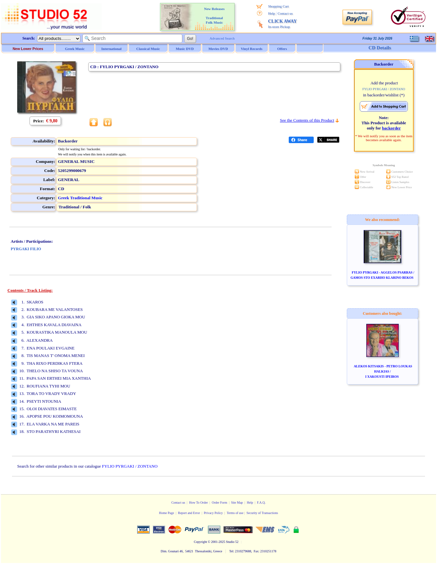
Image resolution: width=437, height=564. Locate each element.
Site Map (237, 502)
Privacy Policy (213, 513)
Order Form (219, 502)
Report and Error (189, 513)
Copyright (200, 542)
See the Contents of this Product (307, 120)
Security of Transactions (262, 513)
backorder (391, 128)
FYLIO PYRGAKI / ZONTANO (129, 466)
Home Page (166, 513)
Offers (282, 49)
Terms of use (235, 513)
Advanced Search (222, 38)
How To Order (198, 502)
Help (271, 13)
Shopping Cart (278, 6)
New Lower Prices (28, 49)
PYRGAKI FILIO (26, 249)
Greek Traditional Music (80, 197)
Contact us (285, 13)
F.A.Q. (261, 502)
